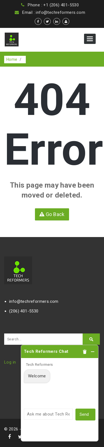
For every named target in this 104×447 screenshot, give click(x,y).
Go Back (52, 214)
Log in (10, 362)
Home (11, 59)
